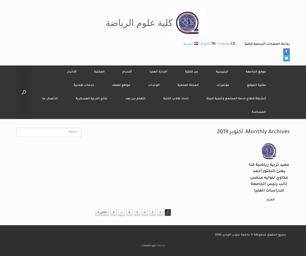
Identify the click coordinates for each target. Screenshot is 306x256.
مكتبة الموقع (256, 85)
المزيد (269, 200)
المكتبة (99, 72)
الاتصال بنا (50, 99)
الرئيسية (222, 72)
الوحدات (154, 85)
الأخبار (71, 72)
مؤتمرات (222, 85)
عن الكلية (191, 72)
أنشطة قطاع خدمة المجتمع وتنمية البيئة (236, 99)
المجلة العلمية (188, 85)
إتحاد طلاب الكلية (176, 99)
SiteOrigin (149, 246)
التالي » (102, 212)
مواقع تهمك (121, 85)
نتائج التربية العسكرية (92, 99)
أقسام (127, 72)
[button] (23, 92)
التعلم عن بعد (135, 99)
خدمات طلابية (84, 85)
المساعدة (259, 112)
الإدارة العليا (158, 72)
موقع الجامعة (256, 72)
